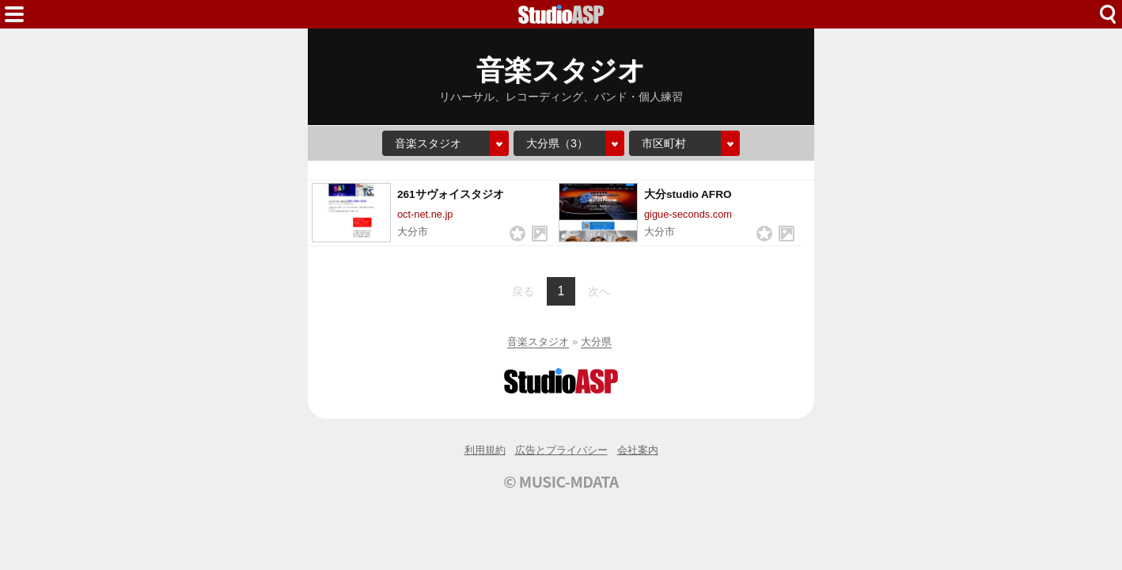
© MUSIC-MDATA (561, 481)
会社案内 (637, 450)
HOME (561, 14)
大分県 (596, 342)
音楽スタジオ (538, 342)
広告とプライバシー (561, 450)
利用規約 (485, 450)
